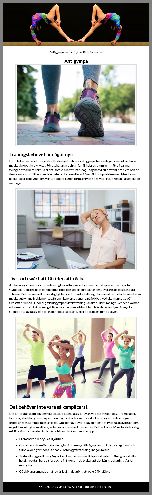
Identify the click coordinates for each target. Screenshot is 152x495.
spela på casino (67, 311)
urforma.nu (94, 52)
